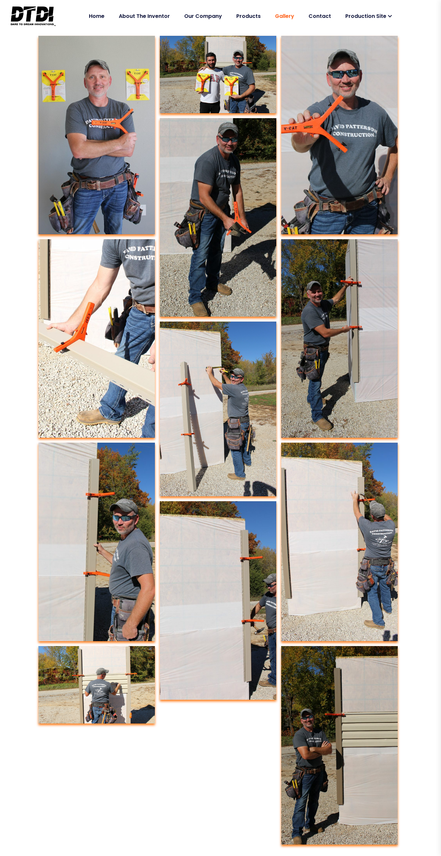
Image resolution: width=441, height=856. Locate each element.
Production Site (365, 16)
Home (96, 16)
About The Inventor (144, 16)
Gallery (284, 16)
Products (248, 16)
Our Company (203, 16)
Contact (320, 16)
